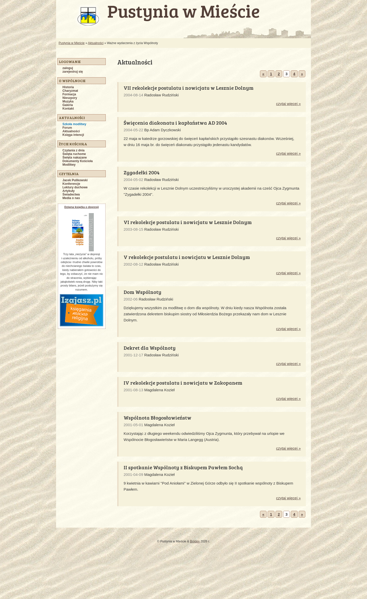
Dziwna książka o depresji (81, 207)
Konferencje (71, 184)
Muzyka (67, 101)
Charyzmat (70, 91)
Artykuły (68, 191)
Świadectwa (71, 194)
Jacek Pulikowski (75, 180)
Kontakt (68, 108)
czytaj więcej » (288, 103)
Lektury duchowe (75, 187)
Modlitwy (68, 164)
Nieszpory (69, 98)
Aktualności (95, 43)
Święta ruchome (74, 154)
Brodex (195, 541)
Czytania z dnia (73, 150)
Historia (68, 87)
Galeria (67, 105)
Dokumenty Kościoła (77, 161)
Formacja (69, 94)
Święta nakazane (74, 157)
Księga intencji (73, 135)
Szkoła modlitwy (74, 124)
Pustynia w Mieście (72, 43)
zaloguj (67, 68)
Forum (67, 127)
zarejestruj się (72, 71)
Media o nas (71, 198)
